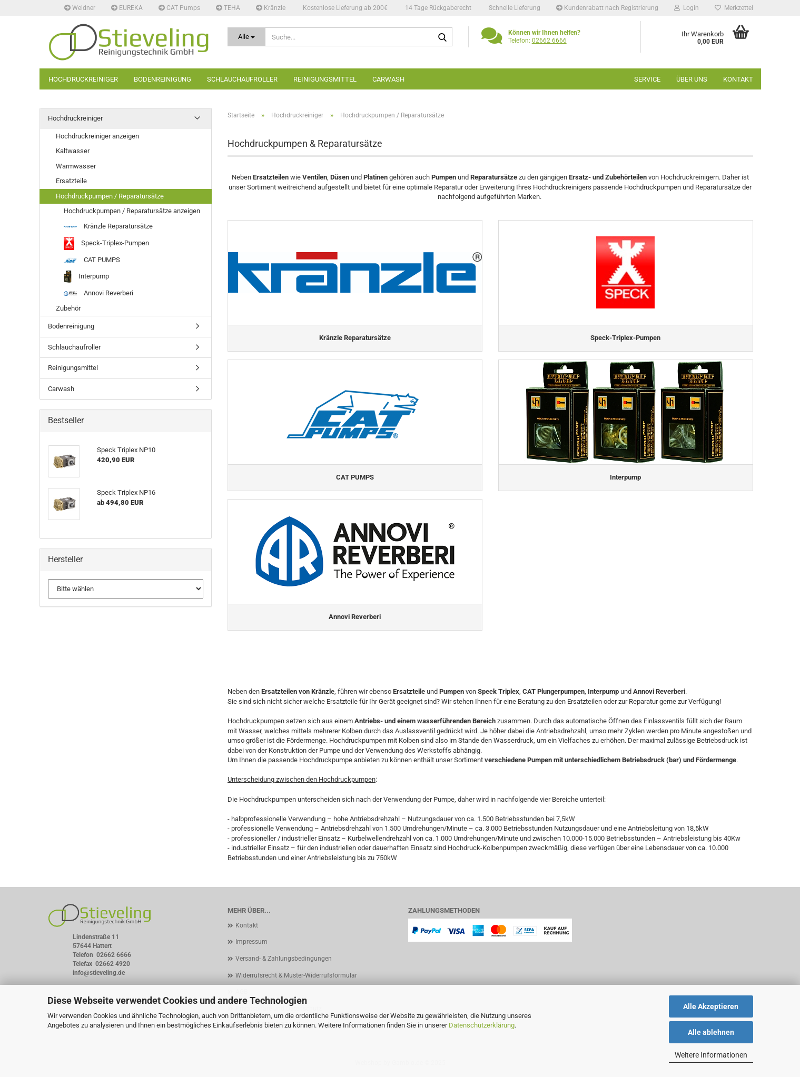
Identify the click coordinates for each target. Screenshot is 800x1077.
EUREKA (127, 8)
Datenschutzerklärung (482, 1025)
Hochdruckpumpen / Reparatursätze (110, 196)
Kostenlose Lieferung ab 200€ (344, 8)
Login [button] (686, 8)
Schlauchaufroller (242, 79)
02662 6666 (549, 40)
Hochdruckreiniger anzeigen (97, 136)
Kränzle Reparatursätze (108, 226)
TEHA (228, 8)
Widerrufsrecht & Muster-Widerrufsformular (296, 975)
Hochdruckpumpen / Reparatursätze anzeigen (132, 211)
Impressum (251, 941)
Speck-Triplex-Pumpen (106, 243)
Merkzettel (734, 8)
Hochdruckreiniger (83, 79)
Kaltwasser (73, 151)
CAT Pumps (179, 8)
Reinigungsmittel (325, 79)
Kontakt (738, 79)
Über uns (691, 79)
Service (647, 79)
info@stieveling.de (99, 972)
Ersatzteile (71, 181)
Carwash (388, 79)
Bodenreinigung (162, 79)
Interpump (86, 276)
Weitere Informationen (711, 1055)
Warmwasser (76, 166)
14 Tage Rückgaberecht (437, 8)
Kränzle (270, 8)
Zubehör (68, 308)
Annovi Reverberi (98, 293)
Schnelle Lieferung (513, 8)
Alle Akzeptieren (710, 1006)
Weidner (79, 8)
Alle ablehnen (711, 1032)
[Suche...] (246, 36)
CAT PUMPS (92, 260)
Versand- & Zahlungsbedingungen (283, 958)
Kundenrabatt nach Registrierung (607, 8)
